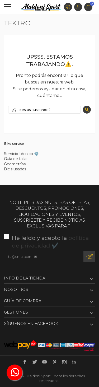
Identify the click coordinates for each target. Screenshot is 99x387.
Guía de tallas (16, 158)
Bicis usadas (15, 169)
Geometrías (15, 164)
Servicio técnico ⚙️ (21, 153)
